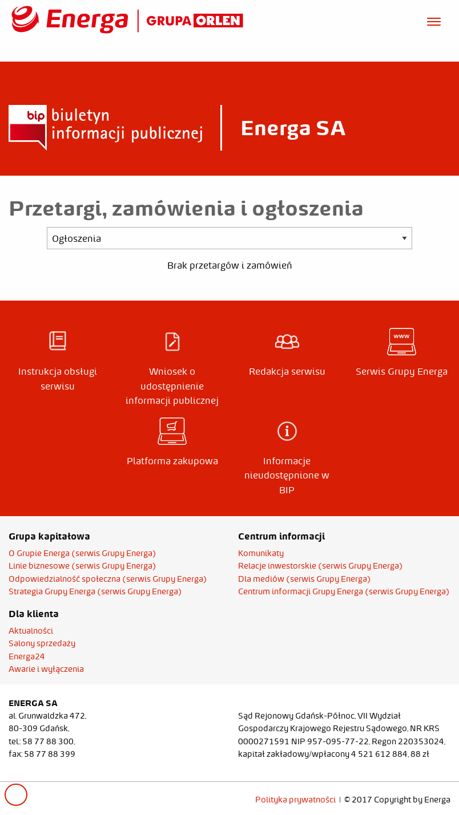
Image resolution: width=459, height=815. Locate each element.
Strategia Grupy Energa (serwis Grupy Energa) (95, 591)
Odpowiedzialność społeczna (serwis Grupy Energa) (108, 579)
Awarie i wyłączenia (46, 669)
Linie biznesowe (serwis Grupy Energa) (82, 566)
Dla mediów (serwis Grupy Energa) (304, 579)
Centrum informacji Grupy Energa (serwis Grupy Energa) (344, 591)
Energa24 (27, 656)
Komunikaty (261, 553)
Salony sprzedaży (42, 643)
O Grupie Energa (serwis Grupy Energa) (82, 553)
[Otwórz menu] (434, 20)
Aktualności (31, 631)
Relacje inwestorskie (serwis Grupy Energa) (320, 566)
